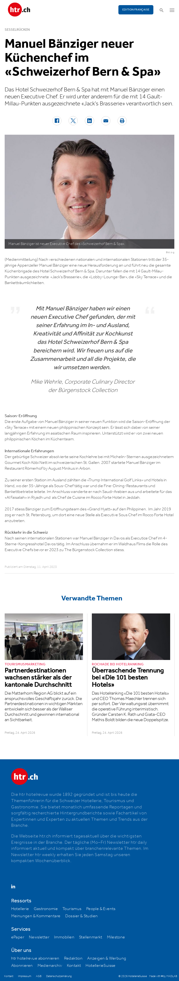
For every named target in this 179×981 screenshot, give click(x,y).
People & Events (101, 909)
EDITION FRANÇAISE (136, 9)
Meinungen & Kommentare (36, 916)
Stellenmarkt (90, 937)
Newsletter (39, 937)
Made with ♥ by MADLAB (163, 976)
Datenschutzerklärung (59, 976)
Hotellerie (20, 909)
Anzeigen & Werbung (106, 958)
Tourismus (72, 909)
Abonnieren (22, 965)
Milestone (116, 937)
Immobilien (64, 937)
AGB (38, 976)
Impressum (24, 976)
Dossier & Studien (81, 916)
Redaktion (73, 958)
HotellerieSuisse (100, 965)
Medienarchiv (50, 965)
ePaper (17, 937)
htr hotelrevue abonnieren (35, 958)
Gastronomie (46, 909)
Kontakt (74, 965)
